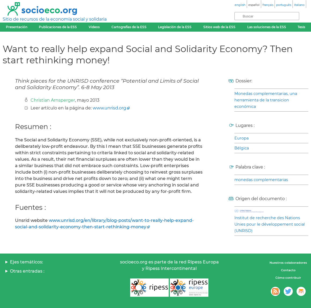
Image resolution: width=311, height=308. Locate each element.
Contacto (288, 270)
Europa (241, 138)
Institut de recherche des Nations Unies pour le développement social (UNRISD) (269, 224)
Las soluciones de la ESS (266, 27)
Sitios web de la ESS (219, 27)
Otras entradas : (27, 271)
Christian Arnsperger (53, 100)
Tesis (301, 27)
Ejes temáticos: (26, 262)
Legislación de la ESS (175, 27)
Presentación (16, 27)
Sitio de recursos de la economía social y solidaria (55, 19)
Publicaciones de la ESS (58, 27)
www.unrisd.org (109, 108)
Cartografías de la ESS (129, 27)
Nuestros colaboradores (288, 263)
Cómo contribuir (288, 278)
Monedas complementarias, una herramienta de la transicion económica (265, 100)
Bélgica (241, 148)
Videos (94, 27)
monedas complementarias (261, 179)
